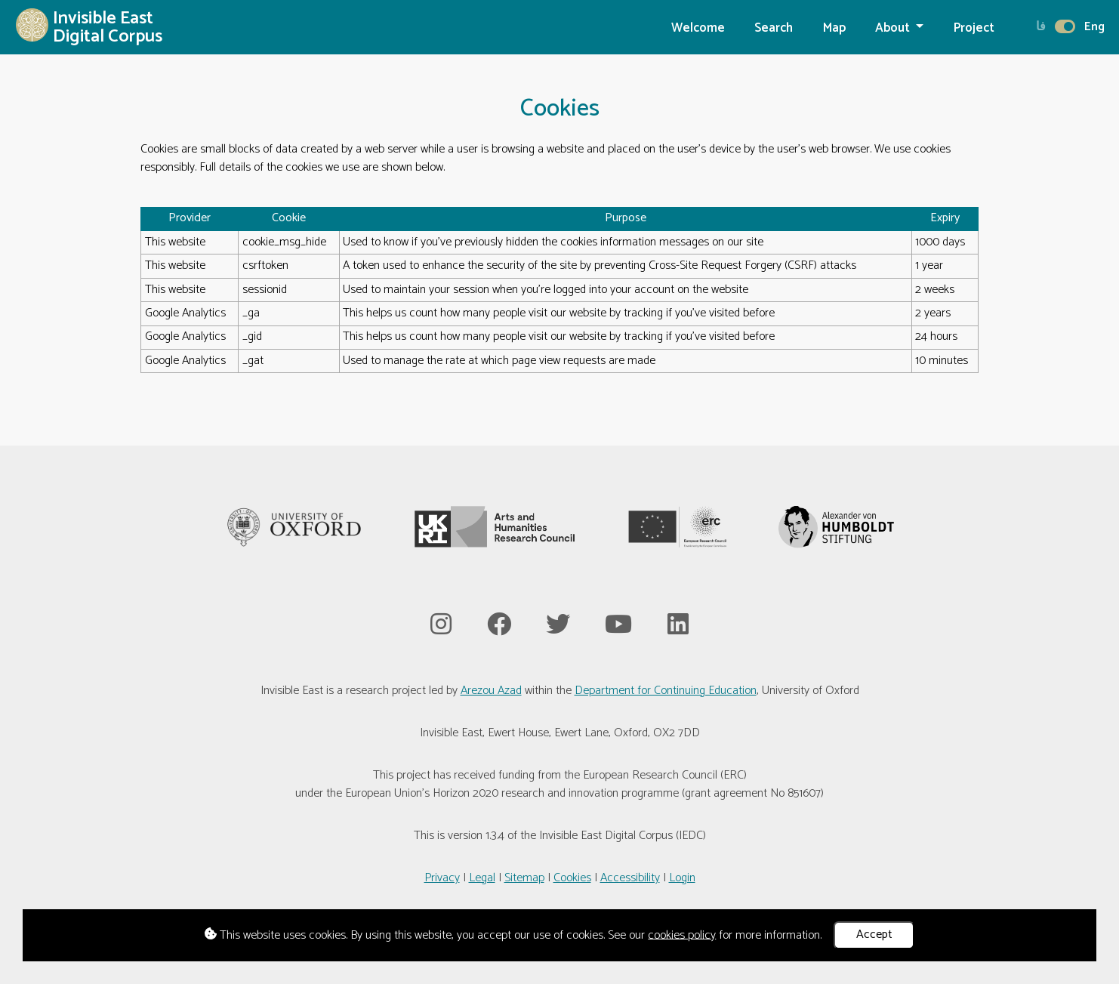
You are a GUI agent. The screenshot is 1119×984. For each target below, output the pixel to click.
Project (974, 28)
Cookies (572, 878)
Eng (1094, 27)
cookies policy (682, 934)
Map (834, 28)
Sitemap (524, 878)
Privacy (442, 878)
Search (773, 28)
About (894, 28)
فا (1041, 27)
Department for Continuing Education (666, 690)
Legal (482, 878)
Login (682, 878)
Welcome (698, 28)
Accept (874, 934)
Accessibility (630, 878)
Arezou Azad (491, 690)
